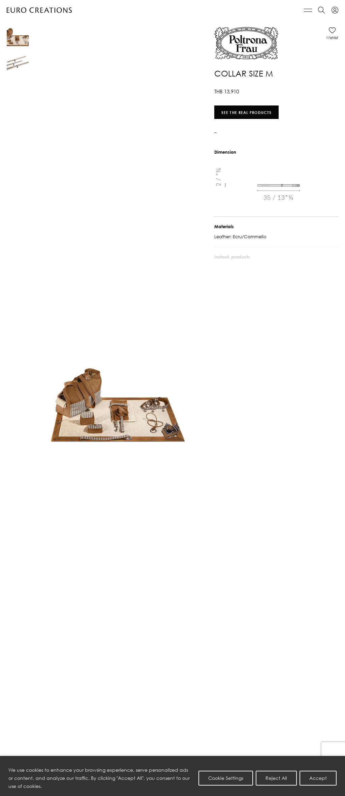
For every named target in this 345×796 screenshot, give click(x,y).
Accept (318, 778)
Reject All (276, 778)
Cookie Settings (225, 778)
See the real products (246, 112)
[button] (332, 33)
